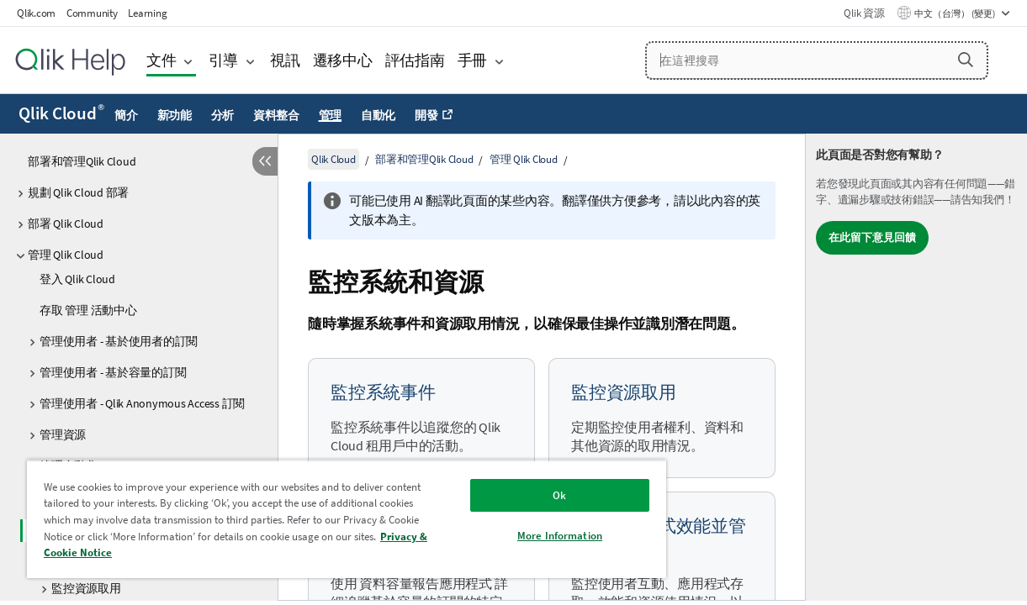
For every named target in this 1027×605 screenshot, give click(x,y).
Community (92, 13)
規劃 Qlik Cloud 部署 (78, 192)
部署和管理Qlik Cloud (81, 161)
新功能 (174, 115)
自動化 (378, 115)
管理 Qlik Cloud (65, 254)
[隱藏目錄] (265, 161)
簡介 (126, 115)
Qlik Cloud (61, 113)
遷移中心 (343, 60)
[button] (965, 59)
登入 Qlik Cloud (77, 279)
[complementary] (916, 367)
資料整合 (276, 115)
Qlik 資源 (864, 13)
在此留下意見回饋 (872, 237)
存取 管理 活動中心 (88, 310)
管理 (330, 115)
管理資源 (63, 434)
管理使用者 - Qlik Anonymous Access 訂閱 (142, 403)
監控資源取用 (86, 588)
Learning (147, 13)
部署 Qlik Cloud (65, 223)
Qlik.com (36, 13)
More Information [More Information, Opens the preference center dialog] (522, 536)
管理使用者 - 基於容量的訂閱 (113, 372)
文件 (161, 60)
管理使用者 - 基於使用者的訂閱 (119, 341)
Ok (522, 495)
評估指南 (415, 60)
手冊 (473, 60)
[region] (324, 519)
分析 (223, 115)
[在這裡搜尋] (817, 60)
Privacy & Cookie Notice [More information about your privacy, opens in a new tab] (191, 552)
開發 (426, 115)
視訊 (285, 60)
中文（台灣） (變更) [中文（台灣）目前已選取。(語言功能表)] (955, 13)
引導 (224, 60)
